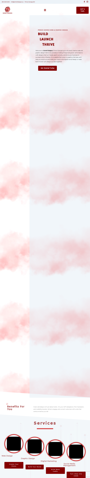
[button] (45, 10)
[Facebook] (84, 1)
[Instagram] (87, 1)
